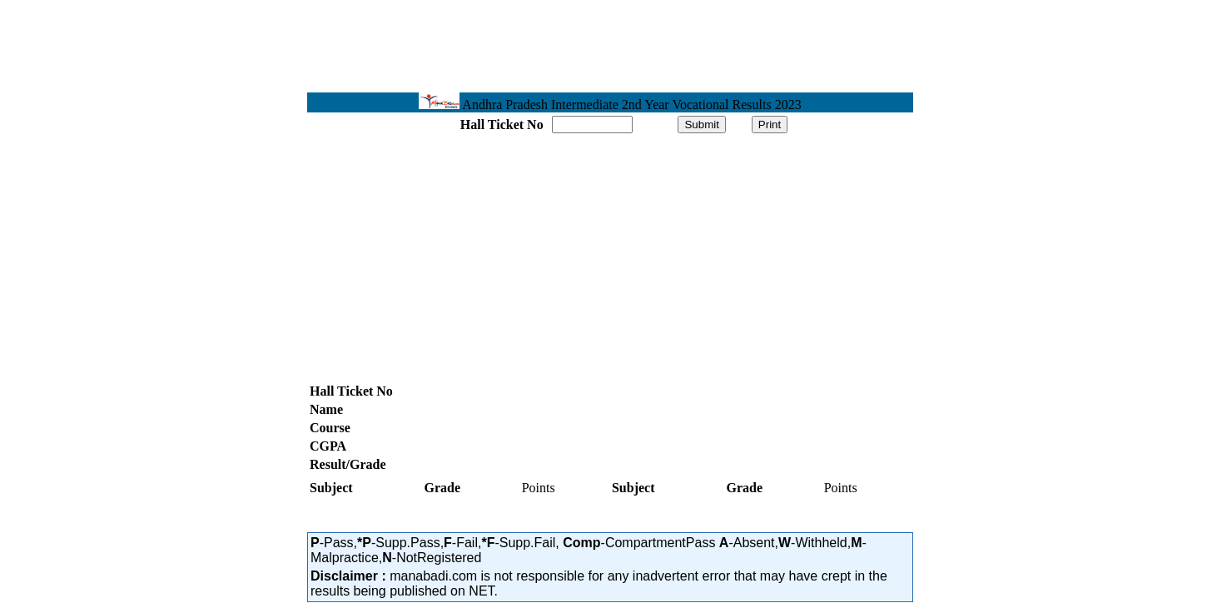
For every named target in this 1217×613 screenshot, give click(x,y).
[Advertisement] (179, 259)
